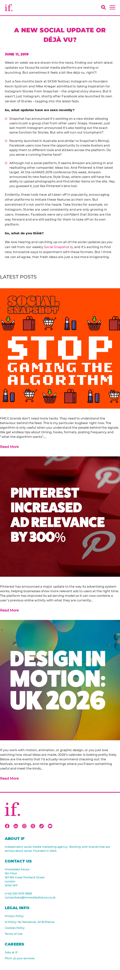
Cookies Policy (15, 928)
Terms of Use (14, 934)
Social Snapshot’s (58, 247)
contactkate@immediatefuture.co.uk (30, 897)
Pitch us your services (20, 958)
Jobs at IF (11, 952)
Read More (9, 447)
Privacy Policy (14, 916)
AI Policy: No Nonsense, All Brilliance (30, 922)
